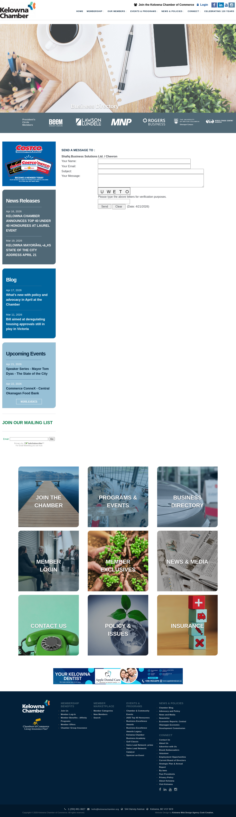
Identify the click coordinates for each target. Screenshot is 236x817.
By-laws (163, 770)
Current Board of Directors (172, 760)
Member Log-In (68, 714)
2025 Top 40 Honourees (138, 718)
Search (97, 718)
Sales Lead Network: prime (139, 745)
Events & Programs (144, 11)
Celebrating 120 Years (219, 11)
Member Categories (103, 711)
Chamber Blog (166, 708)
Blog (11, 280)
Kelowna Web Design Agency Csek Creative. (193, 813)
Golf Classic (132, 742)
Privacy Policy (166, 777)
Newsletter (164, 718)
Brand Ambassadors (169, 750)
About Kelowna (166, 781)
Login (202, 4)
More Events (29, 401)
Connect (194, 11)
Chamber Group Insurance (74, 728)
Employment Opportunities (172, 757)
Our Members (117, 11)
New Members (100, 714)
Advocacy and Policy (169, 711)
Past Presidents (167, 774)
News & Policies (172, 11)
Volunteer (164, 753)
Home (79, 11)
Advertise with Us (168, 747)
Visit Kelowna (166, 784)
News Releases (23, 201)
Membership (95, 11)
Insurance (187, 626)
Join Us (65, 711)
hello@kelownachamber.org (105, 809)
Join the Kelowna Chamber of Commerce (164, 4)
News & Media (187, 562)
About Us (163, 743)
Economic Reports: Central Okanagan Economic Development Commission (172, 724)
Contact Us (49, 626)
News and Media (167, 715)
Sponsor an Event (135, 755)
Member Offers (68, 724)
